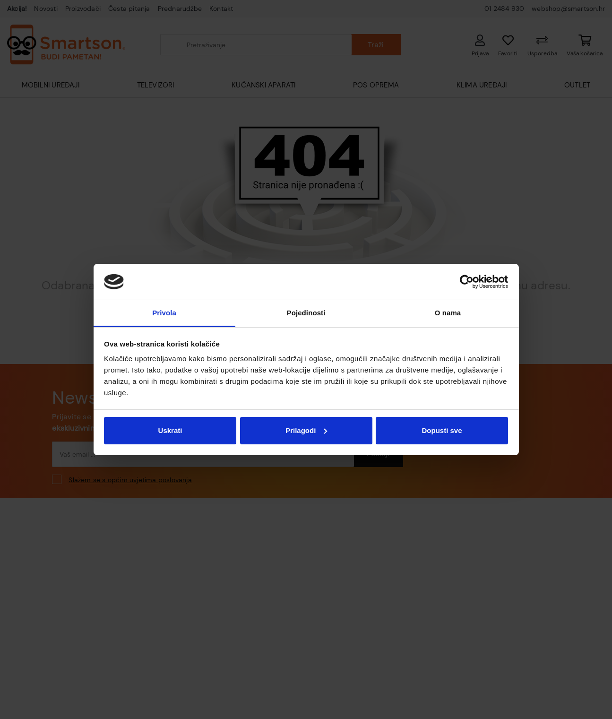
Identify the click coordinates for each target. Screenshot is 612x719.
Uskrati (170, 430)
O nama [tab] (448, 313)
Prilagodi (306, 430)
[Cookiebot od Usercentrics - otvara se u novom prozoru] (466, 282)
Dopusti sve (442, 430)
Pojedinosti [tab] (306, 313)
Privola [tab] (164, 313)
